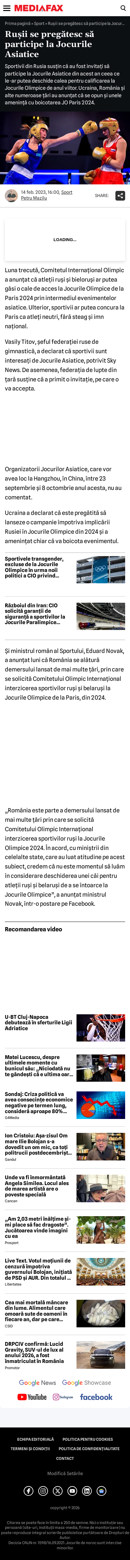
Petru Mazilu (34, 198)
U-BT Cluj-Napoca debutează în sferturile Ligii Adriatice (38, 1022)
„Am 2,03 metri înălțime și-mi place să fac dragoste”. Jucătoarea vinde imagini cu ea (38, 1227)
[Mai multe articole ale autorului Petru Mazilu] (11, 195)
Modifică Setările (65, 1473)
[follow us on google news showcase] (86, 1384)
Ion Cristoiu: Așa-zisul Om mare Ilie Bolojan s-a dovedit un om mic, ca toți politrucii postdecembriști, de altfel (38, 1144)
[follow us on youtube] (32, 1398)
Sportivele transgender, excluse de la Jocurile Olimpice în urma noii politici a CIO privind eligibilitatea (34, 567)
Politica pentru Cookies (88, 1439)
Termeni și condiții (30, 1449)
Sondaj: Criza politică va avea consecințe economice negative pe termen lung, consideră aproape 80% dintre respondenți (39, 1102)
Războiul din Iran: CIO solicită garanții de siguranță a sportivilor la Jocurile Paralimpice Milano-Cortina (35, 614)
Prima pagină (17, 23)
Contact (65, 1458)
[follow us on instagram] (63, 1398)
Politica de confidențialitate (89, 1449)
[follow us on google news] (37, 1384)
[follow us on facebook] (96, 1397)
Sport (39, 23)
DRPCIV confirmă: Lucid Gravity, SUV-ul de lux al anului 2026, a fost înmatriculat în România (34, 1352)
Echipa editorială (35, 1439)
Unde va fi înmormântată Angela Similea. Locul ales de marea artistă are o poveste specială (37, 1186)
